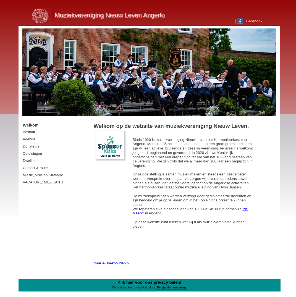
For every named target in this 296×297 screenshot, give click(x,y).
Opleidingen (32, 153)
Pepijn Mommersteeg (171, 287)
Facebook (250, 21)
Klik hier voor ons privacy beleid (149, 282)
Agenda (29, 139)
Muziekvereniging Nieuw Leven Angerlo (110, 15)
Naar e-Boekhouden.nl (112, 263)
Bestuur (29, 132)
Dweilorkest (32, 161)
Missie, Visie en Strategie (43, 175)
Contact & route (35, 168)
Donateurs (31, 146)
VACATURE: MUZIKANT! (43, 182)
